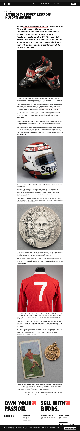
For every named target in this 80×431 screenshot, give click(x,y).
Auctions (29, 4)
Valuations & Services (57, 4)
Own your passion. (20, 405)
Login (73, 4)
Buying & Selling (45, 4)
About (59, 1)
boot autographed (44, 114)
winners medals (30, 317)
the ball (22, 192)
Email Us (61, 418)
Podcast (69, 1)
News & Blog (63, 1)
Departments (36, 4)
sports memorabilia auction (35, 26)
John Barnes (51, 109)
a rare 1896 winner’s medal (32, 198)
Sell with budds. (55, 405)
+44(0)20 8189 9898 (63, 417)
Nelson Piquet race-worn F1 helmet (33, 132)
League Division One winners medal (25, 332)
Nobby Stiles (60, 261)
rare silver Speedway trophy (56, 132)
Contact (74, 1)
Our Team (67, 4)
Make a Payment (26, 417)
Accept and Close (70, 428)
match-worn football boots (29, 106)
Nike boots (56, 42)
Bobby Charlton (51, 261)
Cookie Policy (25, 429)
